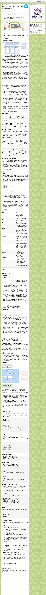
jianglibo (35, 21)
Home (38, 1)
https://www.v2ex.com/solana (35, 32)
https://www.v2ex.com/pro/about (35, 26)
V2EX (3, 4)
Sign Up (40, 1)
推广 (6, 4)
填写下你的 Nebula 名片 (21, 565)
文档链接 (14, 538)
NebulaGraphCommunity (20, 17)
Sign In (44, 1)
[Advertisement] (10, 583)
